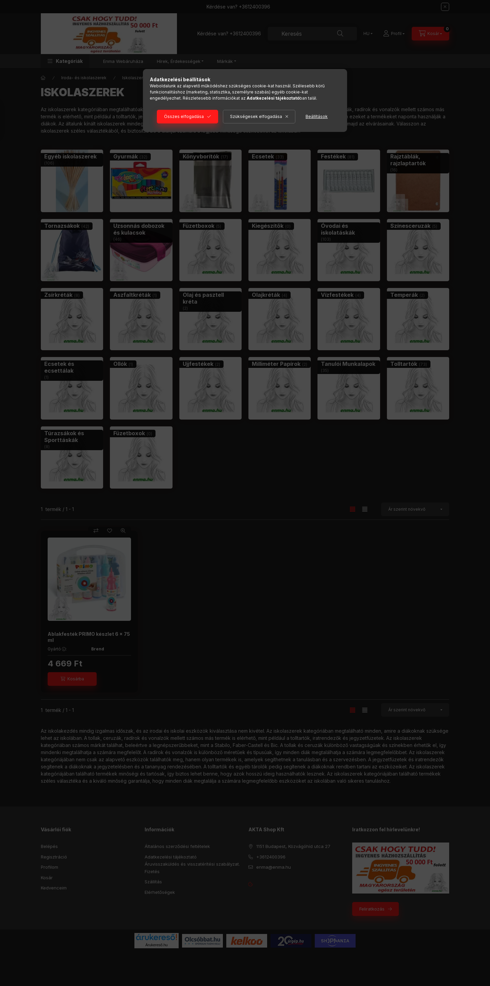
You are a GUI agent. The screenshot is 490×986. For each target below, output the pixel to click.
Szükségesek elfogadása (256, 116)
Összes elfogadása (184, 116)
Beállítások (317, 116)
